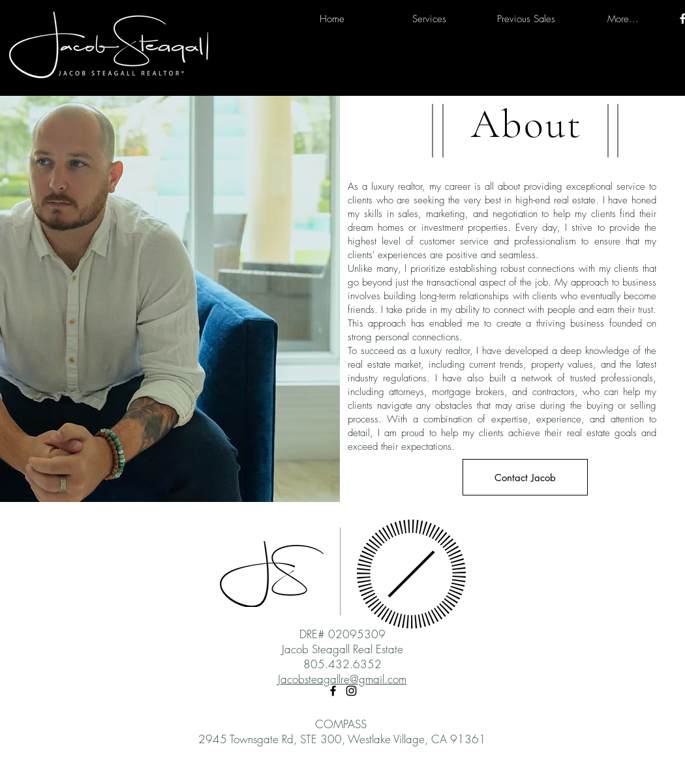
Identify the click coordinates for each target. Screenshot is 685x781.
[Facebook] (333, 691)
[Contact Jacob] (525, 477)
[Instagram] (351, 691)
